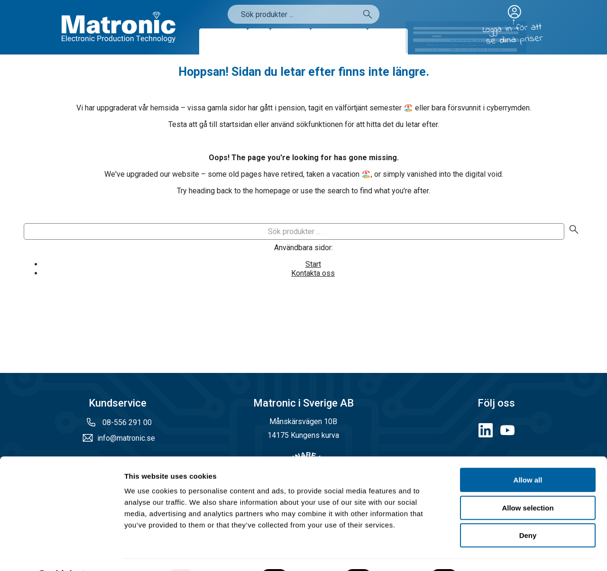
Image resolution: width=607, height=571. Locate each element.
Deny (528, 511)
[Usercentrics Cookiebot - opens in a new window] (61, 552)
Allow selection (527, 483)
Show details (498, 552)
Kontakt (387, 41)
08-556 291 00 (126, 422)
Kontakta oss (313, 273)
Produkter (223, 41)
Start (313, 264)
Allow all (528, 455)
